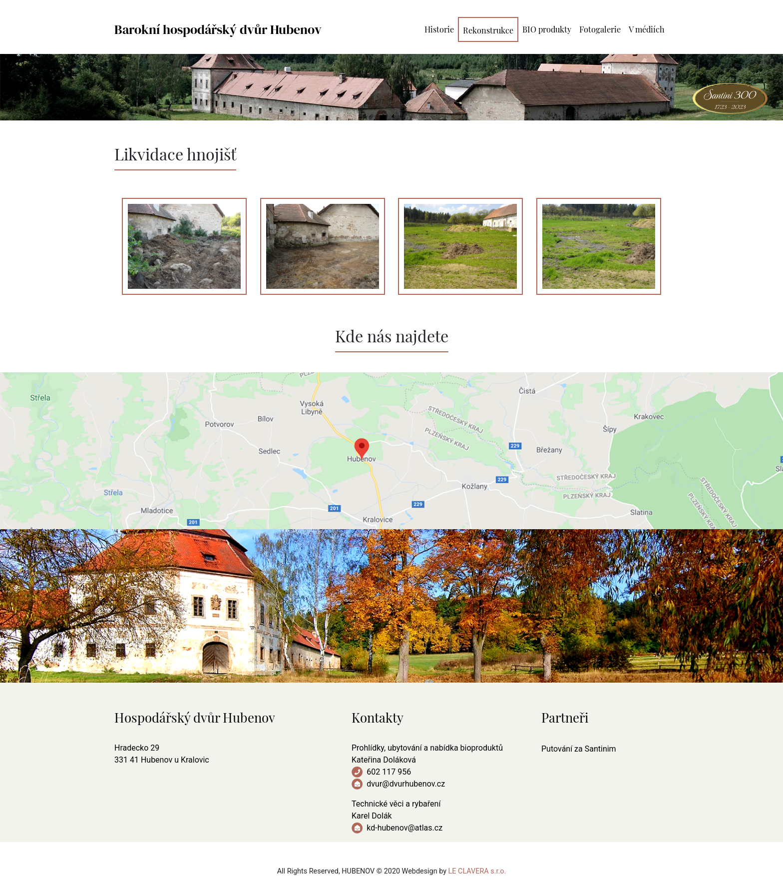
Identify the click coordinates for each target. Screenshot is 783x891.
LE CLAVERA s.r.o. (477, 871)
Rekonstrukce (488, 29)
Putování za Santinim (578, 749)
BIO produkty (546, 28)
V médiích (647, 28)
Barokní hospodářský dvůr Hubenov (218, 29)
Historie (439, 28)
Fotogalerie (600, 28)
